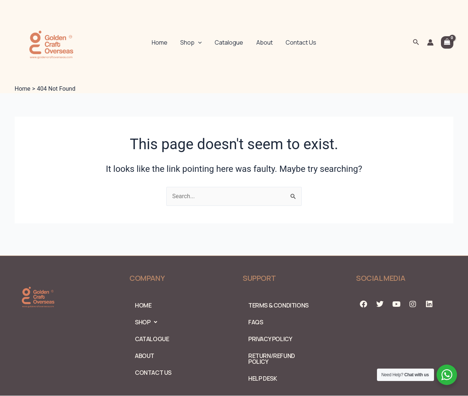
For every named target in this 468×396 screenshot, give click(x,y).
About (263, 42)
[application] (199, 42)
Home (162, 42)
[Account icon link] (430, 42)
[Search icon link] (416, 42)
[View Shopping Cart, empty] (447, 42)
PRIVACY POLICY (270, 339)
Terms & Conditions (278, 305)
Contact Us (298, 42)
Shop (192, 42)
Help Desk (262, 378)
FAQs (255, 322)
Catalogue (229, 42)
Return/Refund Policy (271, 359)
